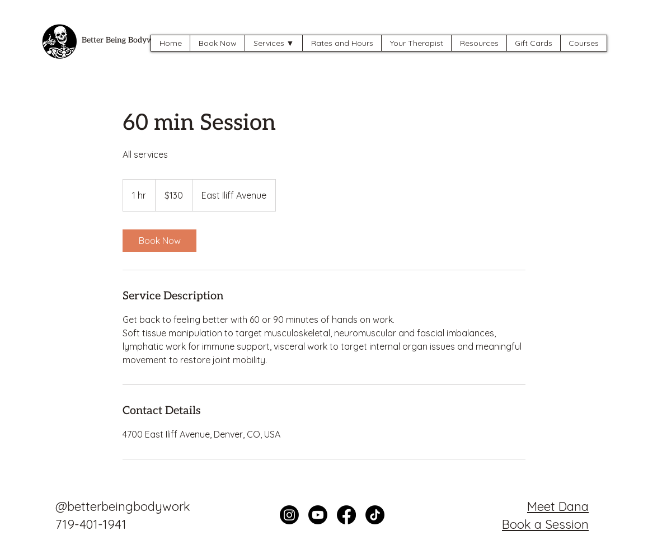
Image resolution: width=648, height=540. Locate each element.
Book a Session (545, 524)
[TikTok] (374, 514)
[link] (159, 240)
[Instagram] (289, 514)
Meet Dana (558, 506)
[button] (273, 43)
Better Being (105, 40)
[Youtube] (317, 514)
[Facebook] (346, 514)
